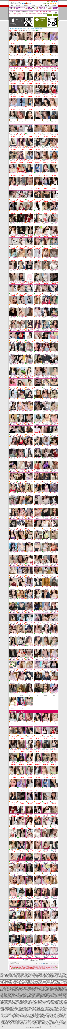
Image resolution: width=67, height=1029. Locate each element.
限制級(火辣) (18, 11)
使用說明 (40, 5)
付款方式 (47, 5)
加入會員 (33, 5)
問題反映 (54, 5)
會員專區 (26, 5)
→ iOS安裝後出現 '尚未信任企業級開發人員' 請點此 (17, 28)
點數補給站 (18, 5)
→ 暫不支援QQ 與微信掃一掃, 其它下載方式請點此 (34, 28)
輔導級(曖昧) (24, 11)
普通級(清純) (31, 11)
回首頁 (11, 5)
